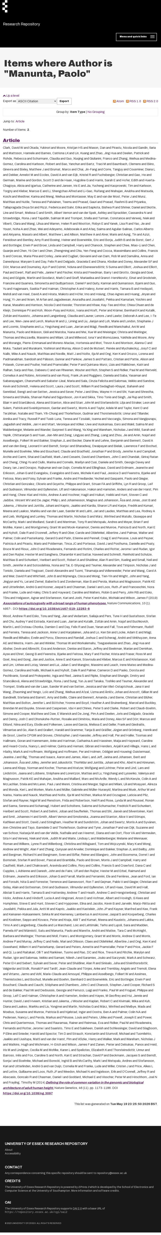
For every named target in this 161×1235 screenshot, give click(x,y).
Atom (120, 103)
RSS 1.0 (135, 103)
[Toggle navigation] (136, 39)
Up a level (12, 98)
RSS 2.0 (152, 103)
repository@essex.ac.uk (112, 1175)
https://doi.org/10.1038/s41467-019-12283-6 (54, 611)
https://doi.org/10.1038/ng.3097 (28, 1095)
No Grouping (96, 114)
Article (20, 124)
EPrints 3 (83, 1189)
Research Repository (30, 25)
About (9, 1152)
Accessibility (13, 1156)
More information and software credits (95, 1193)
